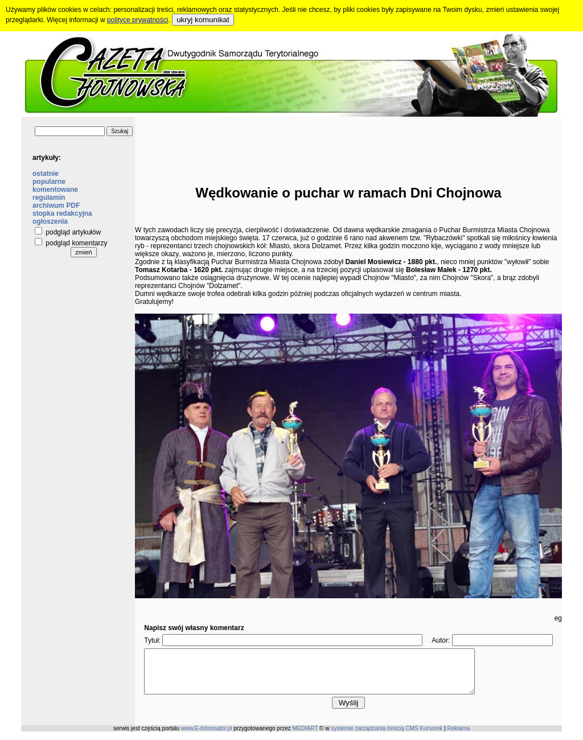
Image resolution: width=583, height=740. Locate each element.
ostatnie (45, 174)
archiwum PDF (56, 205)
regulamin (48, 198)
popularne (48, 182)
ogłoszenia (50, 221)
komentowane (55, 190)
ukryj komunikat (202, 19)
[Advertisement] (348, 142)
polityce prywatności (137, 20)
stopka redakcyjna (62, 213)
